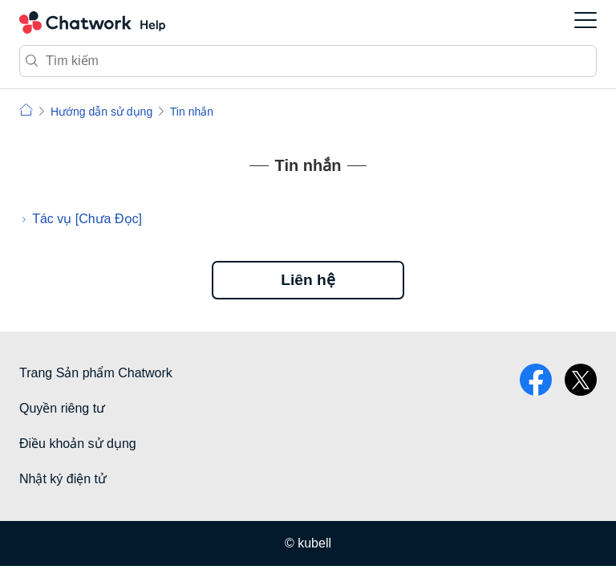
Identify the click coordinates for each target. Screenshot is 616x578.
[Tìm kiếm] (308, 61)
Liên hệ (308, 279)
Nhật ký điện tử (63, 479)
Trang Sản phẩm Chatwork (95, 373)
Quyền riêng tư (62, 408)
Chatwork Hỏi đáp (92, 22)
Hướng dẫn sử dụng (101, 111)
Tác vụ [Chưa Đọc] (87, 219)
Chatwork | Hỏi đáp (26, 110)
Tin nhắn (191, 111)
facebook (536, 380)
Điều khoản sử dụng (77, 443)
